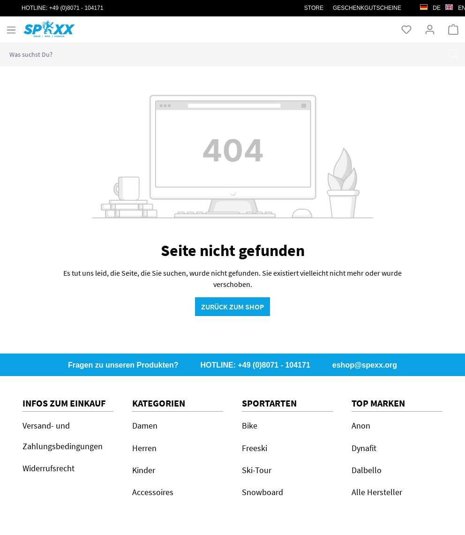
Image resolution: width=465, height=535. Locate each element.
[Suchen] (453, 54)
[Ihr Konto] (430, 29)
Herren (144, 448)
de (430, 5)
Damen (145, 425)
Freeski (254, 448)
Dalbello (367, 470)
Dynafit (364, 448)
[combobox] (221, 54)
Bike (249, 425)
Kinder (143, 470)
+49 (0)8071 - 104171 (76, 8)
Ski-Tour (256, 470)
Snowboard (262, 492)
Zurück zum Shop (232, 306)
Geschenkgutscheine (367, 8)
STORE (313, 8)
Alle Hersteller (377, 492)
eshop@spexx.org (364, 365)
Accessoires (152, 492)
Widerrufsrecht (48, 468)
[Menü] (11, 29)
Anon (361, 425)
